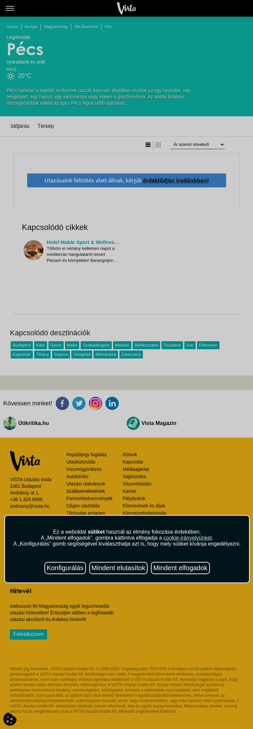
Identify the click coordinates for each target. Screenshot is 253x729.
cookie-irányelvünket (187, 538)
